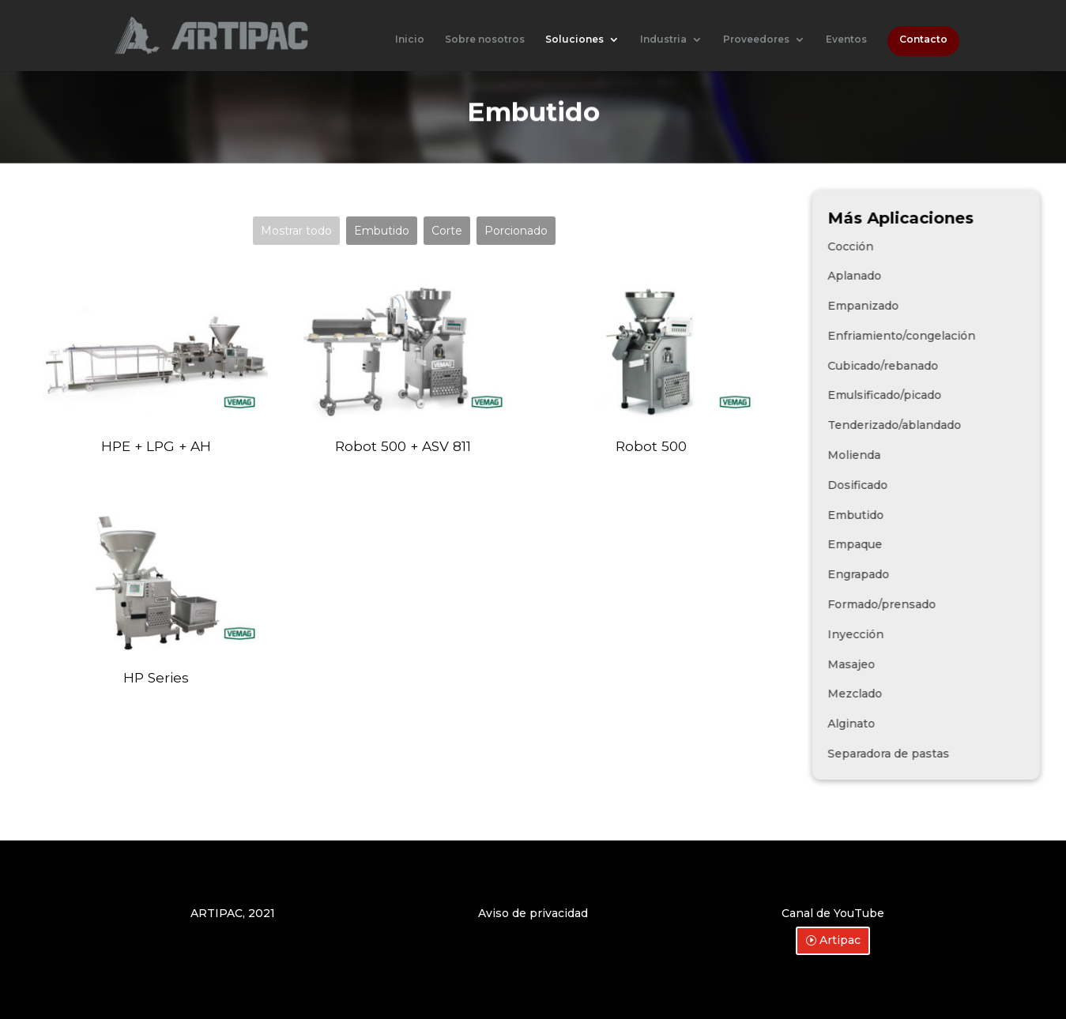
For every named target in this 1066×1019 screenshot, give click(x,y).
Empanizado (910, 306)
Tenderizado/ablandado (941, 425)
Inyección (903, 634)
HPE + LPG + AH (156, 446)
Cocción (898, 246)
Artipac (840, 940)
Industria (663, 39)
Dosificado (905, 485)
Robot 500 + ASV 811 (403, 446)
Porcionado (516, 231)
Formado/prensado (929, 604)
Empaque (902, 544)
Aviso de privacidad (533, 913)
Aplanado (902, 276)
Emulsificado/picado (932, 395)
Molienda (901, 455)
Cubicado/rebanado (930, 366)
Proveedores (756, 39)
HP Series (156, 677)
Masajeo (898, 664)
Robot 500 (651, 446)
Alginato (898, 723)
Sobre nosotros (485, 39)
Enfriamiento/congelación (949, 336)
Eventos (846, 39)
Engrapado (905, 574)
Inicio (409, 39)
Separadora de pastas (935, 753)
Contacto (923, 39)
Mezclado (902, 693)
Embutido (381, 231)
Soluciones (574, 39)
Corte (446, 231)
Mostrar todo (296, 231)
